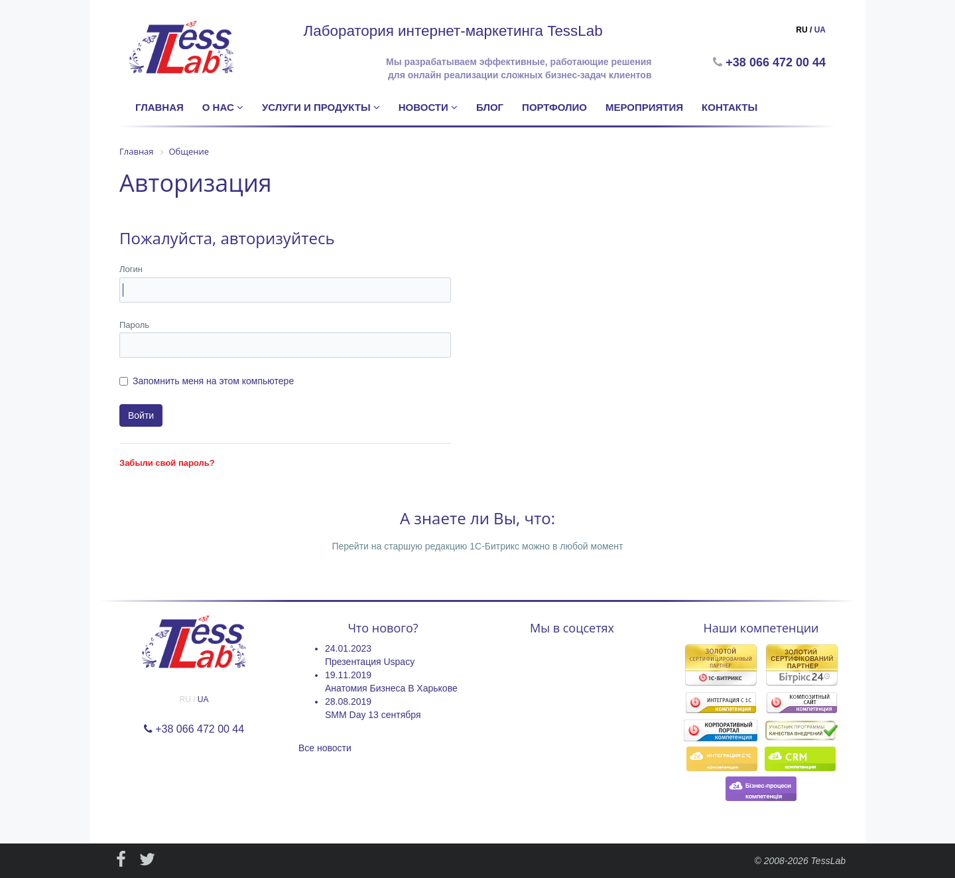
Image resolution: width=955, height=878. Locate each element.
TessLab (828, 860)
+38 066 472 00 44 (777, 62)
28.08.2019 (348, 701)
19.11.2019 (348, 675)
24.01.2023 (348, 648)
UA (820, 30)
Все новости (324, 748)
